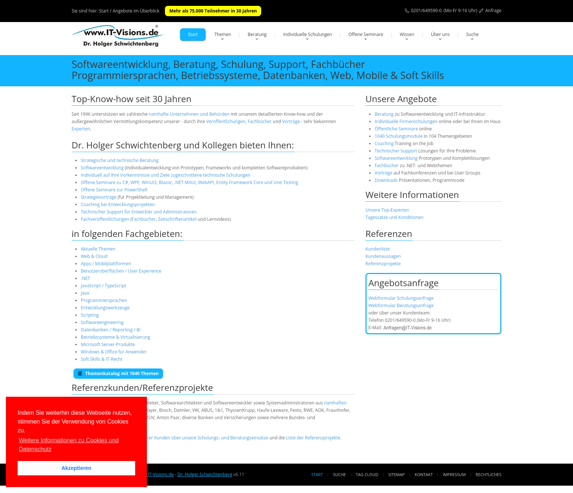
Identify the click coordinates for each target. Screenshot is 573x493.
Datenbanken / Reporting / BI (111, 330)
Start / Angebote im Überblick (129, 11)
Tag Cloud (367, 474)
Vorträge (291, 121)
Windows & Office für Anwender (114, 352)
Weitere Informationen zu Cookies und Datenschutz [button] (69, 444)
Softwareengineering (102, 322)
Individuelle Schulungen (307, 34)
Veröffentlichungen (225, 121)
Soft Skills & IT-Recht (101, 359)
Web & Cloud (94, 256)
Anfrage (493, 10)
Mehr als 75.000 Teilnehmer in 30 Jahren (213, 11)
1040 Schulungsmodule (399, 136)
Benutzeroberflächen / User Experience (121, 271)
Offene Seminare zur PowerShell (114, 190)
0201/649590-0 (426, 10)
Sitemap (396, 474)
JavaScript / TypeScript (103, 286)
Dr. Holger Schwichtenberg (204, 474)
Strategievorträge (98, 197)
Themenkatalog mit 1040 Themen (118, 373)
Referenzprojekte (383, 263)
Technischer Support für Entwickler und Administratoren (139, 212)
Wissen (407, 34)
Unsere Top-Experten (387, 210)
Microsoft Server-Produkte (108, 344)
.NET (85, 278)
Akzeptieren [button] (76, 468)
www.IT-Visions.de (154, 474)
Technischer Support (396, 151)
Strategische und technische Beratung (120, 160)
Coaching (384, 143)
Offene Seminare (366, 34)
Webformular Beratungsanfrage (401, 305)
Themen (222, 34)
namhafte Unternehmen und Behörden (189, 114)
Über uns (440, 34)
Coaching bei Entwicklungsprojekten (118, 204)
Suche (472, 34)
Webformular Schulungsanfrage (400, 298)
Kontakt (424, 474)
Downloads (386, 180)
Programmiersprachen (104, 300)
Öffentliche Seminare (396, 129)
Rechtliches (488, 474)
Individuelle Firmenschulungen (406, 121)
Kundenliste (377, 249)
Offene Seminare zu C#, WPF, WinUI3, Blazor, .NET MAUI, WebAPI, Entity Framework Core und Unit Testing (189, 182)
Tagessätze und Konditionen (394, 217)
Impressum (454, 474)
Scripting (90, 315)
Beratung (257, 34)
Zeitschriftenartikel (177, 219)
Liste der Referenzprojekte (313, 438)
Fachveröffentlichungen (105, 219)
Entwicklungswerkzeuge (105, 308)
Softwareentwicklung (102, 168)
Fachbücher (259, 121)
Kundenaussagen (383, 256)
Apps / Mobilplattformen (106, 263)
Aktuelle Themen (98, 249)
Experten (81, 129)
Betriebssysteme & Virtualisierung (115, 337)
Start (193, 34)
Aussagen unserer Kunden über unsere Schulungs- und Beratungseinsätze (192, 438)
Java (85, 293)
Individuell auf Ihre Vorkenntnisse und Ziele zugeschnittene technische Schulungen (166, 175)
